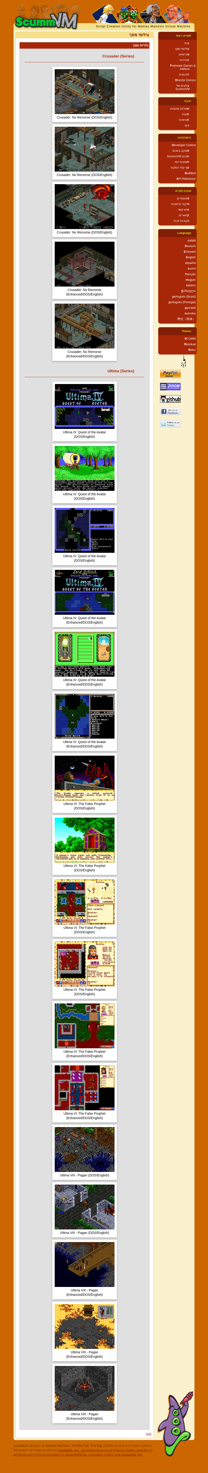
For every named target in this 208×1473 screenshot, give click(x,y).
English (191, 257)
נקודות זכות (181, 221)
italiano (191, 285)
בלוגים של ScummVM (182, 87)
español (190, 263)
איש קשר (183, 209)
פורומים (184, 54)
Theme (186, 331)
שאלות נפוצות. (179, 108)
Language (184, 233)
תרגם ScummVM (178, 156)
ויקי (187, 125)
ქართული (188, 291)
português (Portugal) (182, 302)
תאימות (184, 120)
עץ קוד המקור (179, 167)
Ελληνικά (190, 251)
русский (190, 307)
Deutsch (190, 246)
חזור (148, 1434)
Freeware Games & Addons (183, 67)
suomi (192, 268)
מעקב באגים (180, 150)
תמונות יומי (182, 162)
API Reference (186, 178)
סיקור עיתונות (180, 204)
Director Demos (185, 80)
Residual (190, 344)
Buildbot (190, 173)
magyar (191, 279)
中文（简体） (186, 319)
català (192, 240)
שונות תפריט (183, 191)
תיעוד (187, 101)
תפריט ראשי (183, 35)
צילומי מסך (182, 48)
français (190, 274)
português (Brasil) (184, 296)
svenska (190, 313)
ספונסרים (183, 198)
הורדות (184, 60)
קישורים (184, 215)
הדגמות (184, 74)
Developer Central (184, 145)
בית (186, 43)
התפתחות (184, 137)
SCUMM (190, 338)
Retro (192, 350)
